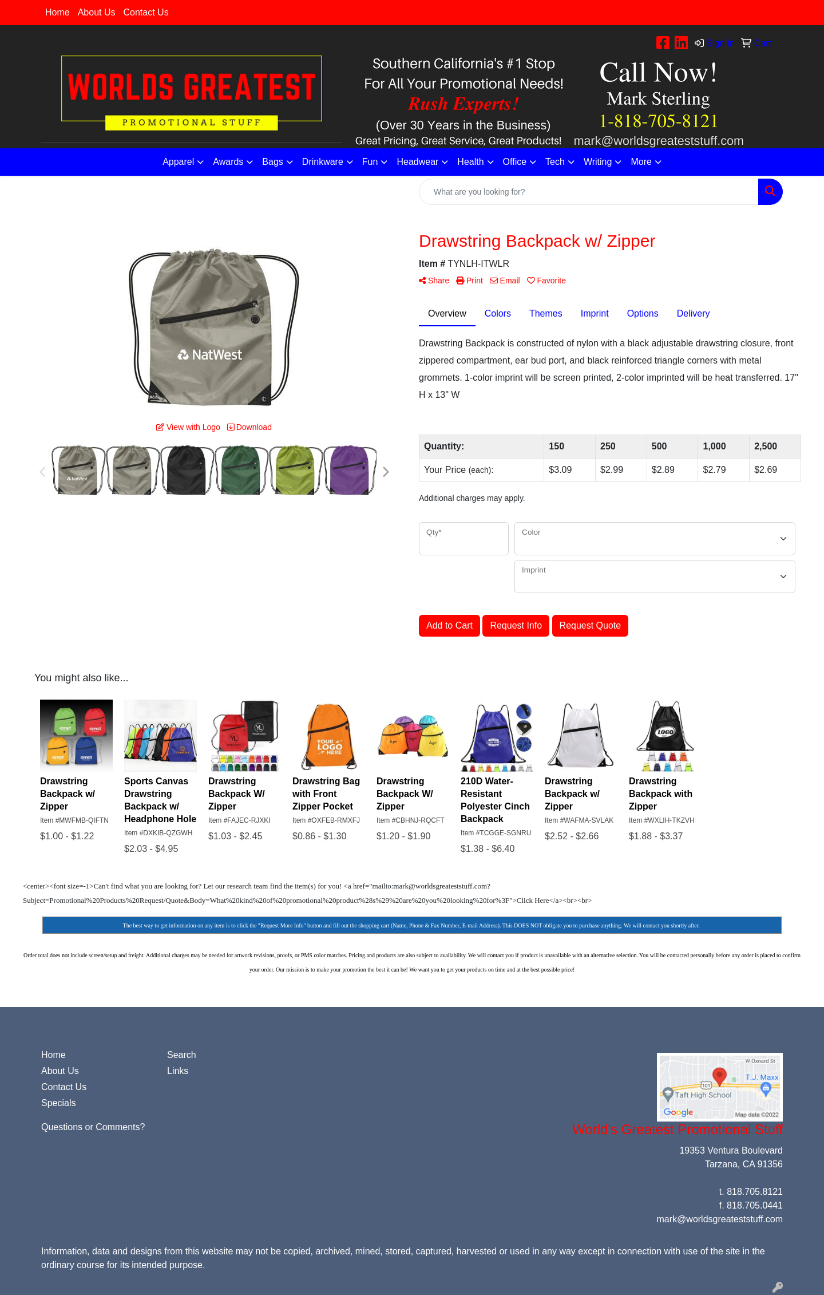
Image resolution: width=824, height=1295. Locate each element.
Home (57, 12)
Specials (58, 1103)
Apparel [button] (178, 162)
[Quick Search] (589, 192)
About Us (97, 12)
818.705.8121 (755, 1192)
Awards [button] (228, 162)
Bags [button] (272, 162)
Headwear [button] (417, 162)
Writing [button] (598, 162)
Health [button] (470, 162)
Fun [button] (370, 162)
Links (177, 1071)
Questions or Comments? (93, 1127)
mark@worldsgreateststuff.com (720, 1219)
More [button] (641, 162)
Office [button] (515, 162)
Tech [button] (555, 162)
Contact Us (146, 12)
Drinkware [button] (322, 162)
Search (181, 1055)
